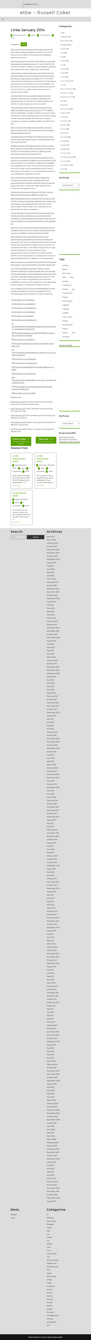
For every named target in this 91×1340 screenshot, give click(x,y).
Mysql (62, 105)
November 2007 (53, 1152)
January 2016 (52, 859)
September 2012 (53, 963)
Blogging (63, 45)
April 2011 (50, 1019)
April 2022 (50, 690)
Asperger (64, 37)
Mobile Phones (66, 97)
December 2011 (53, 993)
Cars (62, 53)
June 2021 (50, 722)
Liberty (63, 69)
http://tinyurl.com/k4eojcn (24, 300)
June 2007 (51, 1169)
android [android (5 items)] (65, 265)
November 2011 (53, 996)
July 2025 (50, 566)
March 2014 (51, 908)
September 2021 (53, 712)
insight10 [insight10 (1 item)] (65, 305)
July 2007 (50, 1165)
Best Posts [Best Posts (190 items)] (66, 273)
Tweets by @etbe (65, 345)
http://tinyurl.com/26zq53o (25, 359)
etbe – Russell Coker (45, 12)
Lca (61, 65)
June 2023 (51, 647)
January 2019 (52, 784)
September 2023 (53, 637)
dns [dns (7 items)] (73, 289)
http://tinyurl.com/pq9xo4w (25, 308)
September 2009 (53, 1081)
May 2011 (50, 1015)
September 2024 (53, 598)
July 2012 (50, 970)
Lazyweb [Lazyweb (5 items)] (65, 309)
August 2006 (51, 1201)
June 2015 (50, 872)
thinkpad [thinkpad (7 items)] (65, 337)
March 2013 (51, 944)
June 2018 (50, 794)
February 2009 (52, 1103)
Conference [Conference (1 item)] (66, 285)
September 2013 (53, 927)
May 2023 (50, 651)
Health (63, 61)
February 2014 (52, 911)
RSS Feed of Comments (68, 439)
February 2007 (52, 1182)
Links (24, 44)
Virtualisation (65, 165)
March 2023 (51, 657)
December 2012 (53, 954)
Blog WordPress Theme (38, 1337)
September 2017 (53, 817)
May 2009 (50, 1094)
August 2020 (51, 752)
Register (14, 1214)
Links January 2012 (18, 409)
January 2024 (52, 624)
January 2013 (52, 950)
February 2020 (52, 768)
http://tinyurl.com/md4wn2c (25, 320)
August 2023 (51, 641)
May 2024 (50, 611)
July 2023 (50, 644)
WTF (62, 169)
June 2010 (50, 1051)
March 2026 (51, 540)
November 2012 (53, 957)
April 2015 (50, 875)
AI (61, 33)
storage (63, 149)
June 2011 (50, 1012)
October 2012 (52, 960)
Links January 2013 (18, 402)
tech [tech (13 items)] (73, 333)
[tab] (3, 19)
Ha (61, 57)
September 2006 (53, 1198)
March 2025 (51, 579)
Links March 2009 (19, 494)
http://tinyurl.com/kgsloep (24, 312)
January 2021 (52, 735)
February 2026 (52, 543)
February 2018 (52, 800)
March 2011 (51, 1022)
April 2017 (50, 826)
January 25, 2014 (19, 35)
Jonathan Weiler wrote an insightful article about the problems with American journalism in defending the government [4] (31, 98)
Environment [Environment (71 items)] (67, 293)
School (63, 129)
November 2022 (53, 670)
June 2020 (51, 758)
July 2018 (50, 791)
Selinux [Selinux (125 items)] (65, 333)
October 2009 (52, 1077)
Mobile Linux (65, 93)
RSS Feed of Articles (66, 437)
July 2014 (50, 895)
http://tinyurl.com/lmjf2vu (24, 340)
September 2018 (53, 787)
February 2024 (52, 621)
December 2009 (53, 1071)
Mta (61, 101)
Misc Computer (66, 89)
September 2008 (53, 1120)
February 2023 (52, 660)
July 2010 (50, 1048)
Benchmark (65, 41)
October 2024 (52, 595)
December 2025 (53, 550)
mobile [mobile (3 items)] (65, 321)
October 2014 (52, 885)
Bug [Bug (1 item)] (71, 277)
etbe (33, 35)
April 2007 (50, 1175)
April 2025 (50, 576)
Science (63, 133)
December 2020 (53, 739)
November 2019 (53, 778)
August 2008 (51, 1123)
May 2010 (50, 1054)
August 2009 (51, 1084)
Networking (64, 109)
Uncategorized (66, 157)
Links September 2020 (19, 458)
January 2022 (52, 699)
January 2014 (52, 914)
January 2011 (51, 1028)
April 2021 (50, 729)
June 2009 (51, 1090)
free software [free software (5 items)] (67, 301)
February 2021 (52, 732)
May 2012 (50, 976)
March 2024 (51, 618)
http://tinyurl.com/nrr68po (25, 393)
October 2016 (52, 839)
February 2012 (52, 986)
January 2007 (52, 1185)
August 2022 (51, 677)
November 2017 (53, 810)
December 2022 (53, 667)
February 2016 (52, 856)
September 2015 (53, 866)
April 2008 (51, 1136)
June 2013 (50, 937)
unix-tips (63, 161)
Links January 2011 (18, 415)
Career (63, 49)
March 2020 (51, 765)
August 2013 (51, 931)
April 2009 (51, 1097)
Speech (63, 145)
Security (63, 137)
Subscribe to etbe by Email (69, 442)
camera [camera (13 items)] (65, 281)
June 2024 (51, 608)
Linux (62, 77)
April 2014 (50, 905)
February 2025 (52, 582)
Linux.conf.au (65, 81)
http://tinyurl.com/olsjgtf (24, 316)
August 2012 (51, 967)
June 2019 (50, 781)
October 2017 (52, 813)
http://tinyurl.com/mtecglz (25, 374)
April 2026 (50, 537)
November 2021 (53, 706)
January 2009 (52, 1107)
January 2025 (52, 585)
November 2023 (53, 631)
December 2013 (53, 918)
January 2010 (52, 1068)
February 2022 (52, 696)
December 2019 (53, 774)
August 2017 (51, 820)
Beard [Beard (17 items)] (64, 269)
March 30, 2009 (21, 499)
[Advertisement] (67, 223)
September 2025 (53, 559)
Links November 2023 (42, 458)
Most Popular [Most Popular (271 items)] (67, 325)
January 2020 (52, 771)
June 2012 (50, 973)
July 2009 (50, 1087)
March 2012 (51, 983)
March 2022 (51, 693)
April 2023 (50, 654)
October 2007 (52, 1156)
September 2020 (53, 748)
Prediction (64, 121)
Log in (13, 1218)
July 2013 (50, 934)
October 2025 (52, 556)
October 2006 (52, 1195)
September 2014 (53, 888)
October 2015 (52, 862)
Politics (63, 113)
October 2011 (52, 999)
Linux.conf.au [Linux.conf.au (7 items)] (67, 317)
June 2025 (51, 569)
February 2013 (52, 947)
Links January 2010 (18, 422)
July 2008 (50, 1126)
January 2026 (52, 546)
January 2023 (52, 664)
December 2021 (53, 703)
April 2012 (50, 980)
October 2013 (52, 924)
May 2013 (50, 941)
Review (63, 125)
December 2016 (53, 833)
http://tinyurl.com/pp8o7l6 (24, 304)
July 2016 (50, 846)
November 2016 (53, 836)
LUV (62, 85)
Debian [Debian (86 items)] (65, 289)
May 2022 (50, 686)
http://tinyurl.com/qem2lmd (25, 363)
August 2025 (51, 563)
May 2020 (50, 761)
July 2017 (50, 823)
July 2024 (50, 605)
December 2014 (53, 882)
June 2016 (50, 849)
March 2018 (51, 797)
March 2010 (51, 1061)
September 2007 (53, 1159)
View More (16, 485)
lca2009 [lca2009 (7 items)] (65, 313)
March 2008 (51, 1139)
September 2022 (53, 673)
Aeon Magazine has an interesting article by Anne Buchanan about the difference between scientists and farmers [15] (32, 239)
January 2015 (52, 879)
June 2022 (51, 683)
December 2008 (53, 1110)
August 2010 (51, 1045)
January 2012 (52, 989)
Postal (62, 117)
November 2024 (53, 592)
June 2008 (51, 1129)
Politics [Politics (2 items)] (65, 329)
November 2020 (53, 742)
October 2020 (52, 745)
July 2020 (50, 755)
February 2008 (52, 1143)
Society (63, 141)
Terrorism (64, 153)
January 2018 (52, 804)
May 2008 (50, 1133)
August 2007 (51, 1162)
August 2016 (51, 843)
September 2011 (53, 1002)
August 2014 (51, 892)
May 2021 (50, 725)
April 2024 (50, 615)
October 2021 (52, 709)
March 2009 (51, 1100)
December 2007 (53, 1149)
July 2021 (50, 719)
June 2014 (50, 898)
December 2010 (53, 1032)
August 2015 (51, 869)
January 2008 (52, 1146)
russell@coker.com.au (30, 4)
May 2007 (50, 1172)
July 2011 (50, 1009)
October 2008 (52, 1116)
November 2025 (53, 553)
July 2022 (50, 680)
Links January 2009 (18, 429)
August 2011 (51, 1006)
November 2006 (53, 1191)
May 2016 (50, 853)
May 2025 (50, 572)
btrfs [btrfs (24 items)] (64, 277)
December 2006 (53, 1188)
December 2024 (53, 589)
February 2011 (52, 1025)
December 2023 (53, 628)
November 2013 (53, 921)
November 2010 (53, 1035)
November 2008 (53, 1113)
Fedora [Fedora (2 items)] (65, 297)
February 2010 (52, 1064)
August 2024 (51, 602)
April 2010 (50, 1058)
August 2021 (51, 716)
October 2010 (52, 1038)
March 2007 (51, 1178)
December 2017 (53, 807)
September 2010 (53, 1041)
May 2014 (50, 901)
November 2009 (53, 1074)
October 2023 (52, 634)
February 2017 (52, 830)
